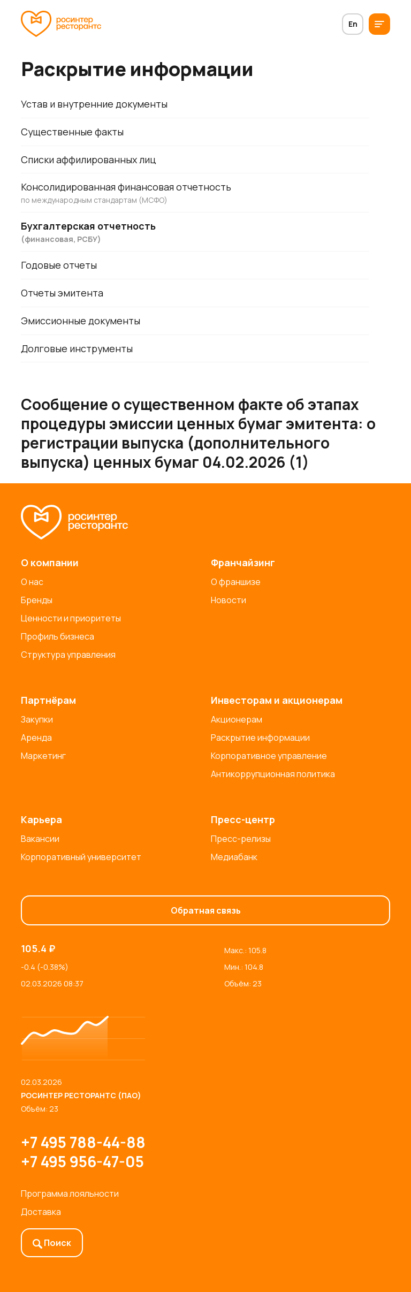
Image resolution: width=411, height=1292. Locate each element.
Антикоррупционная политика (273, 774)
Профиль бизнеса (57, 636)
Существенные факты (72, 131)
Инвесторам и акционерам (276, 700)
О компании (50, 562)
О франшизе (236, 582)
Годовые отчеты (59, 265)
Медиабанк (234, 857)
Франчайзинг (243, 562)
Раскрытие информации (260, 737)
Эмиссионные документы (81, 321)
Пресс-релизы (241, 839)
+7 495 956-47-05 (82, 1161)
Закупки (37, 719)
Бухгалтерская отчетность (195, 232)
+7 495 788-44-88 (83, 1142)
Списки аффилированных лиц (88, 159)
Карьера (41, 819)
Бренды (36, 600)
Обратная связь (206, 910)
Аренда (36, 737)
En (352, 24)
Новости (228, 600)
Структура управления (68, 654)
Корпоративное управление (269, 756)
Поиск (52, 1243)
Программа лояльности (70, 1193)
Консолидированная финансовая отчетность (195, 193)
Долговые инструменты (77, 349)
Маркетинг (43, 756)
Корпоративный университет (81, 857)
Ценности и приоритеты (71, 618)
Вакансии (40, 839)
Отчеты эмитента (62, 293)
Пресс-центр (243, 819)
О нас (32, 582)
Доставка (41, 1212)
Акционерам (236, 719)
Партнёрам (48, 700)
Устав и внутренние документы (95, 103)
